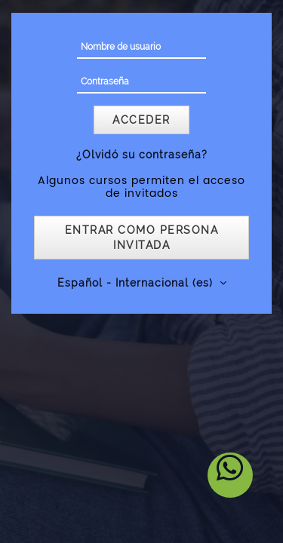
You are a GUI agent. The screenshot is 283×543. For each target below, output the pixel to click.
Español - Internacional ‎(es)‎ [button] (137, 283)
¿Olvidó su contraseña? (142, 155)
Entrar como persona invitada (142, 237)
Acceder (141, 120)
